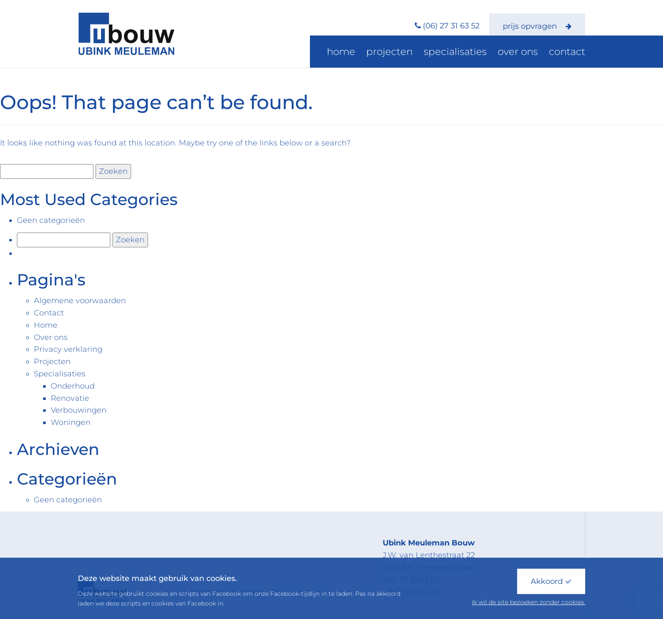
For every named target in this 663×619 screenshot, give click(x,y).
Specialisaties (477, 53)
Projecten (422, 53)
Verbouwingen (79, 410)
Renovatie (70, 398)
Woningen (70, 422)
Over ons (529, 53)
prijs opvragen (537, 26)
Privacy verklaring (68, 349)
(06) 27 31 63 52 (451, 25)
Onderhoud (73, 386)
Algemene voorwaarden (80, 300)
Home (382, 53)
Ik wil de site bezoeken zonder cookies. (528, 602)
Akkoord (551, 581)
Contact (570, 53)
